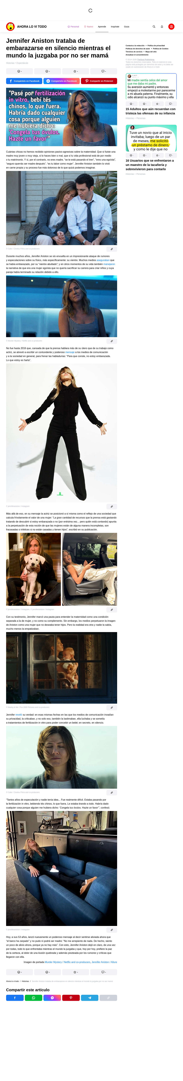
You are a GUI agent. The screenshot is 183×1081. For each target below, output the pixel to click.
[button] (132, 103)
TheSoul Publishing (145, 60)
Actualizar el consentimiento (137, 55)
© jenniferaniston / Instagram (18, 506)
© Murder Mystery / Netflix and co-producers (24, 341)
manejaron (109, 264)
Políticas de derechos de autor (138, 49)
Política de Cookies (161, 49)
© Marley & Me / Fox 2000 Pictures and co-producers (27, 707)
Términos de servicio (134, 52)
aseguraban (103, 260)
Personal (73, 26)
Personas (140, 118)
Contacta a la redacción (135, 45)
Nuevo (88, 26)
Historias (130, 118)
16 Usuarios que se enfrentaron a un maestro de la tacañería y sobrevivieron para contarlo (150, 165)
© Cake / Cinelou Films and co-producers (23, 249)
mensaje (70, 352)
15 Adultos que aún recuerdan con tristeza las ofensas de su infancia (151, 111)
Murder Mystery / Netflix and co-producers (67, 962)
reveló (18, 714)
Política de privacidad (156, 45)
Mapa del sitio (151, 52)
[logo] (26, 26)
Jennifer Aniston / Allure (104, 962)
